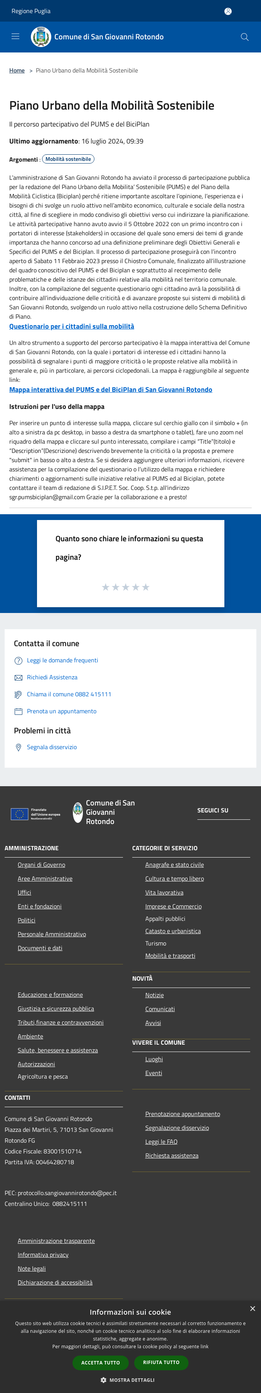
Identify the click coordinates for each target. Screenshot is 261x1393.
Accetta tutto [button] (100, 1362)
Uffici (24, 892)
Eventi (153, 1072)
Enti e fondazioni (40, 906)
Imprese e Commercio (173, 906)
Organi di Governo (41, 864)
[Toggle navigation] (15, 36)
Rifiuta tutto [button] (161, 1362)
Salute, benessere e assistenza (58, 1050)
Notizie (154, 995)
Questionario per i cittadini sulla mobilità (71, 326)
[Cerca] (244, 37)
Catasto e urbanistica (173, 930)
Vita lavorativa (164, 892)
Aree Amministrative (45, 878)
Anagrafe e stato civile (174, 864)
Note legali (32, 1268)
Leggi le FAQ (161, 1141)
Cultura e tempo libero (174, 878)
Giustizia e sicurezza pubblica (56, 1008)
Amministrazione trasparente (56, 1240)
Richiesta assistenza (172, 1155)
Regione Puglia (31, 10)
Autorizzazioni (36, 1064)
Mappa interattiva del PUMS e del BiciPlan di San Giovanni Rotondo (110, 389)
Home (17, 70)
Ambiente (30, 1036)
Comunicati (160, 1008)
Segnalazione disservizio (177, 1127)
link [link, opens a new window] (204, 1346)
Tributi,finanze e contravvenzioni (61, 1022)
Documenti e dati (40, 947)
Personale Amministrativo (52, 934)
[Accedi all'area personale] (228, 11)
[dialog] (130, 1347)
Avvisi (153, 1022)
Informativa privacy (43, 1254)
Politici (26, 920)
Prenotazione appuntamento (182, 1113)
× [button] (252, 1309)
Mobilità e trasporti (170, 955)
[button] (130, 1380)
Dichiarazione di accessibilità (55, 1282)
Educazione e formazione (50, 994)
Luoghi (154, 1059)
